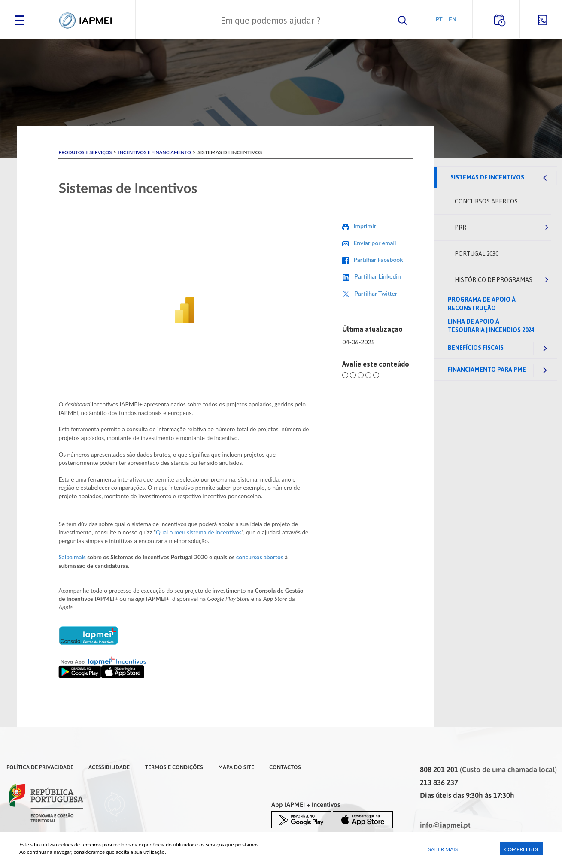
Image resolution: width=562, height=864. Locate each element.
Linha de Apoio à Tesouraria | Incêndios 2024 (491, 325)
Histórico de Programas (493, 279)
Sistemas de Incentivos (487, 177)
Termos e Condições (174, 767)
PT (439, 19)
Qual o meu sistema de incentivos (199, 532)
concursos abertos (259, 557)
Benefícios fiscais (476, 347)
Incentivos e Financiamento (154, 152)
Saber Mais (443, 849)
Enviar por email (374, 242)
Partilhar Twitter (375, 293)
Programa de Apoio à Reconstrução (482, 304)
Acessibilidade (109, 767)
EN (452, 19)
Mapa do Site (236, 767)
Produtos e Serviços (85, 152)
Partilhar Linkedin (377, 276)
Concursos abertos (486, 201)
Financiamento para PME (487, 369)
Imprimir (364, 226)
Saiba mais (71, 557)
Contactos (285, 767)
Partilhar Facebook (378, 259)
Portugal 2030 (476, 253)
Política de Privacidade (39, 767)
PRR (460, 227)
